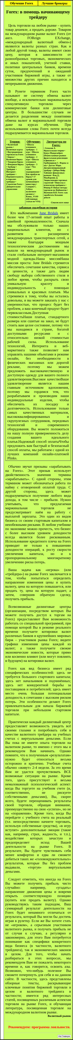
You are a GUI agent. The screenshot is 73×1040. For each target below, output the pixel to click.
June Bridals (48, 213)
